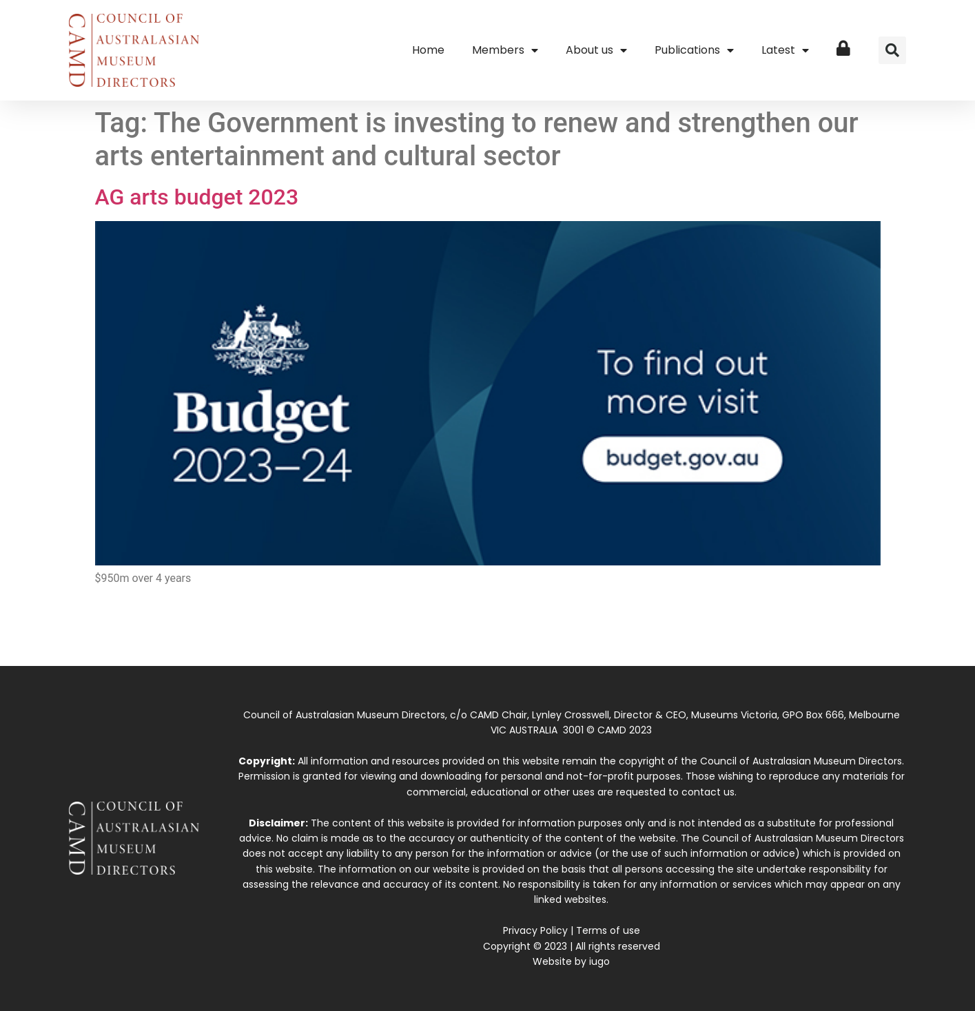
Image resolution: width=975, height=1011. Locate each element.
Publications (694, 50)
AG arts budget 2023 (197, 197)
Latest (785, 50)
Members (505, 50)
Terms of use (608, 930)
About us (596, 50)
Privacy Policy (535, 930)
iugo (599, 961)
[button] (892, 50)
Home (428, 50)
